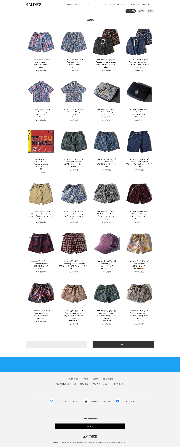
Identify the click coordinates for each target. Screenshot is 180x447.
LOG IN (145, 4)
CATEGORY (88, 4)
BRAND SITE (119, 4)
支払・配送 (84, 384)
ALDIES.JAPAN (128, 401)
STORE (99, 4)
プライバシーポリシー (101, 384)
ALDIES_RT (74, 401)
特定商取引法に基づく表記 (66, 384)
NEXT (123, 344)
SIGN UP (90, 426)
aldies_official (95, 401)
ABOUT (108, 4)
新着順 (150, 11)
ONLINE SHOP (73, 4)
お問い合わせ (119, 384)
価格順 (141, 11)
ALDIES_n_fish (62, 401)
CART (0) (135, 4)
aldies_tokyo (106, 401)
